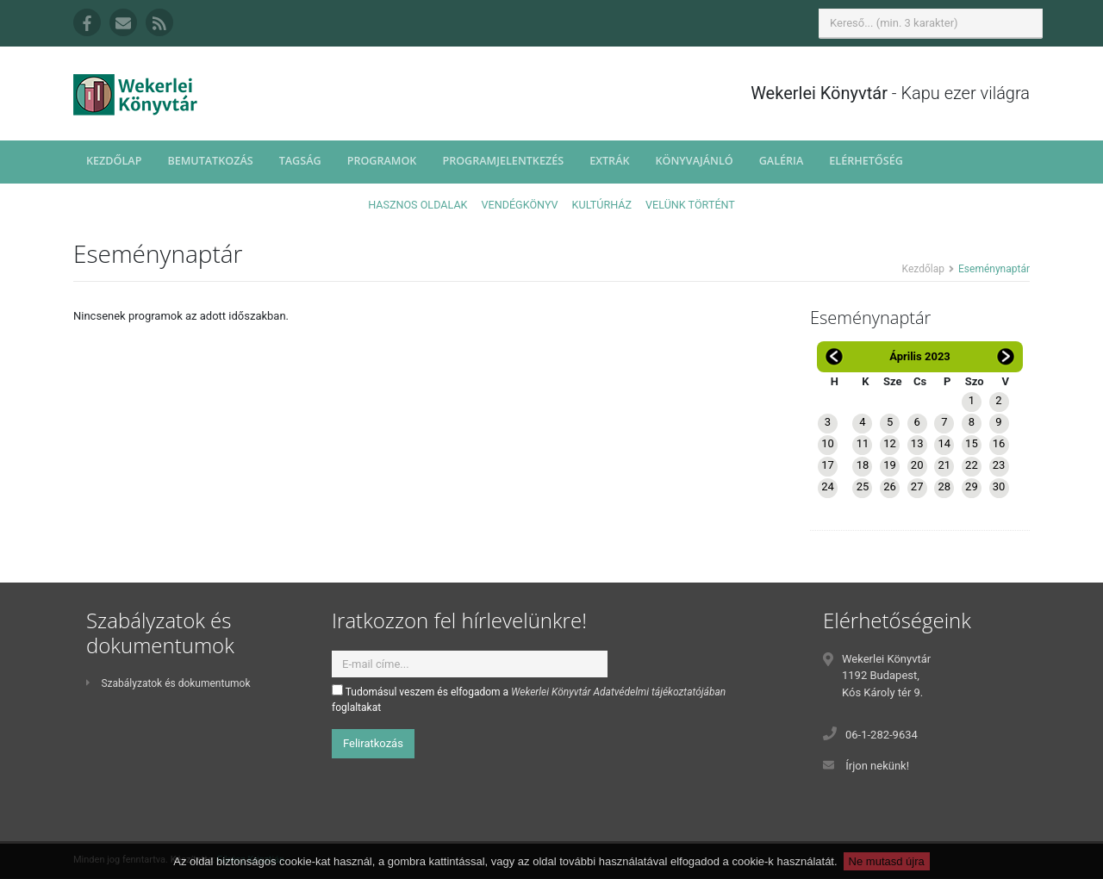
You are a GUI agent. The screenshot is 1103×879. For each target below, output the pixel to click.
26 (889, 486)
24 (827, 486)
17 (827, 464)
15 (971, 443)
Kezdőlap (113, 160)
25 (863, 486)
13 (917, 443)
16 (999, 443)
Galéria (781, 160)
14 (944, 443)
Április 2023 (919, 356)
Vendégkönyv (520, 204)
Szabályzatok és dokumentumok (168, 683)
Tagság (300, 160)
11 (863, 443)
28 (944, 486)
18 (863, 464)
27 (917, 486)
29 (971, 486)
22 (971, 464)
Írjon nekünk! (877, 765)
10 (827, 443)
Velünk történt (690, 204)
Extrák (609, 160)
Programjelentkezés (503, 160)
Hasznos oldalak (417, 204)
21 (944, 464)
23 (999, 464)
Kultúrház (602, 204)
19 (889, 464)
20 (917, 464)
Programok (382, 160)
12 (889, 443)
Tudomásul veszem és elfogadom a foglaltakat (529, 699)
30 (999, 486)
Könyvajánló (694, 160)
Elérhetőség (866, 160)
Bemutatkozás (209, 160)
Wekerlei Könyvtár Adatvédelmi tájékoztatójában (618, 692)
